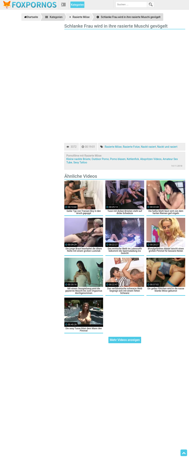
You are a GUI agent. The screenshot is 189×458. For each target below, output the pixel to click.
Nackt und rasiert (167, 146)
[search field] (131, 5)
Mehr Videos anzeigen (125, 340)
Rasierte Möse (113, 146)
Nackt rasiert (148, 146)
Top (184, 453)
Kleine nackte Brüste (78, 159)
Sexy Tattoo (80, 162)
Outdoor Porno (100, 159)
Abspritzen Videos (151, 159)
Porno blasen (118, 159)
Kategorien (77, 4)
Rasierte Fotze (131, 146)
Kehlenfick (133, 159)
